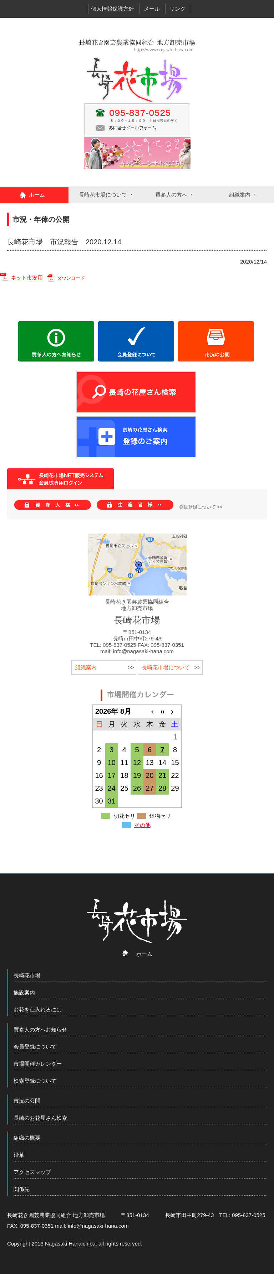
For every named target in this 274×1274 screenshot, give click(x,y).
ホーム (37, 195)
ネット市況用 (27, 278)
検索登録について (35, 1081)
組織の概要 (27, 1138)
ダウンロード (71, 278)
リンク (177, 9)
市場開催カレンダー (38, 1064)
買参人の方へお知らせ (40, 1029)
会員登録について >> (200, 507)
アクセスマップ (32, 1172)
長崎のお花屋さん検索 (40, 1118)
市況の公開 (27, 1101)
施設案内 (24, 992)
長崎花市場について (103, 195)
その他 (143, 825)
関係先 (22, 1189)
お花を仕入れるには (38, 1010)
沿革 (19, 1155)
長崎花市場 (27, 975)
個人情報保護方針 (112, 9)
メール (152, 9)
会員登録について (35, 1047)
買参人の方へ (171, 195)
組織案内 (239, 195)
